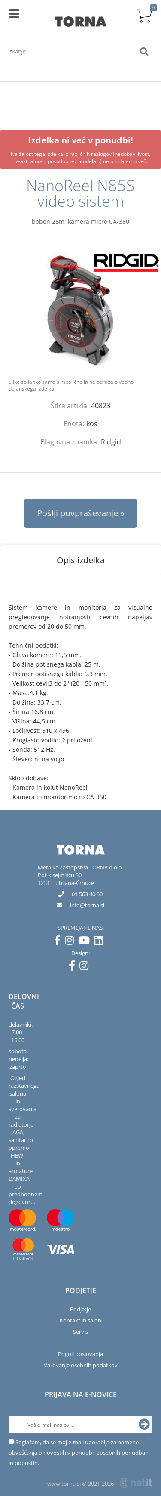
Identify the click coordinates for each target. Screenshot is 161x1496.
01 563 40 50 (87, 894)
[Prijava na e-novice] (144, 1424)
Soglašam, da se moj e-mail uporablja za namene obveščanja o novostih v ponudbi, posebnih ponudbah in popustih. (79, 1452)
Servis (80, 1331)
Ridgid (111, 442)
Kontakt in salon (80, 1320)
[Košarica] (144, 15)
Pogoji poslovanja (80, 1354)
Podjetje (80, 1309)
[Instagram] (71, 942)
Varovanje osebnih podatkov (81, 1365)
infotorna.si (87, 905)
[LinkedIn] (100, 942)
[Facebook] (59, 942)
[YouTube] (86, 942)
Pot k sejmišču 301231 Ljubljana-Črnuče (66, 879)
